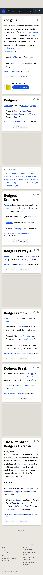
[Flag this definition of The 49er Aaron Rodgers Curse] (38, 441)
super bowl (29, 488)
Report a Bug (6, 561)
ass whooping (32, 32)
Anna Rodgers (12, 185)
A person (7, 256)
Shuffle (21, 531)
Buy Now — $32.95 (20, 87)
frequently (25, 377)
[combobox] (19, 11)
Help (3, 547)
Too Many (25, 105)
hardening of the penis (13, 48)
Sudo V (28, 514)
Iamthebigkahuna (20, 353)
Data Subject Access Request (29, 553)
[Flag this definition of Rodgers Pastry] (38, 250)
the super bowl (23, 506)
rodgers (6, 71)
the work (13, 377)
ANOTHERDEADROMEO (19, 122)
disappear (32, 373)
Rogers (33, 105)
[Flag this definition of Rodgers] (38, 99)
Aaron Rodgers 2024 (15, 182)
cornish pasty (22, 259)
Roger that (18, 114)
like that (21, 63)
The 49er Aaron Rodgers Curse (14, 514)
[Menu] (39, 11)
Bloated (7, 318)
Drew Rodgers (20, 179)
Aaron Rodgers (24, 464)
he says (7, 208)
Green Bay (27, 336)
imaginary (15, 318)
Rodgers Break (10, 173)
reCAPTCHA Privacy (29, 557)
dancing (14, 63)
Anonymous (20, 264)
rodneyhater (20, 393)
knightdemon (16, 71)
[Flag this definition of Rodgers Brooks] (38, 194)
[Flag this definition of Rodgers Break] (38, 367)
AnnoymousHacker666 (24, 234)
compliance (21, 327)
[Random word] (30, 11)
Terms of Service (7, 553)
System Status (27, 550)
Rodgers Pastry (10, 176)
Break (33, 385)
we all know (29, 208)
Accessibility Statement (9, 558)
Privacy (4, 550)
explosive (8, 51)
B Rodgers (33, 179)
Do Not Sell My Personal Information (30, 563)
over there (32, 216)
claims (6, 321)
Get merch (22, 77)
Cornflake (8, 105)
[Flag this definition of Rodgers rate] (38, 312)
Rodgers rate (25, 176)
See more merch (17, 91)
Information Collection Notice (30, 546)
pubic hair (31, 256)
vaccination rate (26, 339)
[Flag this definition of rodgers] (37, 20)
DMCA (3, 555)
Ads (3, 545)
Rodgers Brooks (26, 173)
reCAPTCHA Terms (29, 560)
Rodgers (7, 122)
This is (24, 111)
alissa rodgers (32, 182)
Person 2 (9, 222)
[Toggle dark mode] (35, 11)
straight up (13, 57)
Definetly (17, 228)
